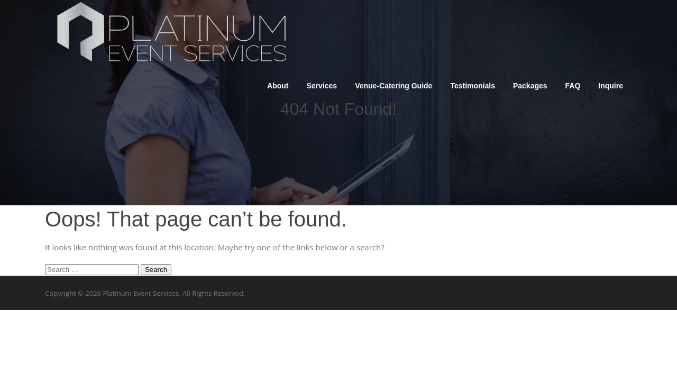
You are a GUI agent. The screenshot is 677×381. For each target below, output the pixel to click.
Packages (530, 85)
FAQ (573, 85)
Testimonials (472, 85)
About (277, 85)
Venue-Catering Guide (393, 85)
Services (322, 85)
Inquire (610, 85)
